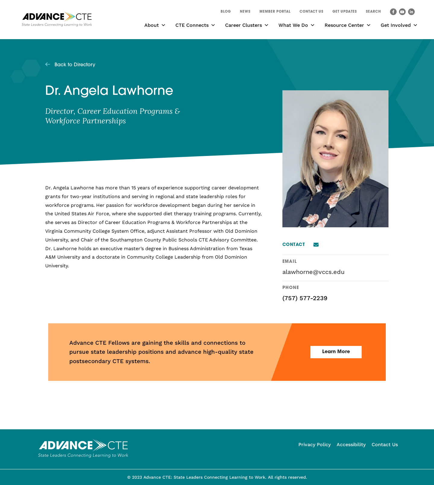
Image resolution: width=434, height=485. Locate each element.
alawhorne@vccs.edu (313, 271)
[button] (373, 12)
